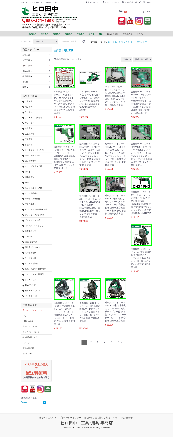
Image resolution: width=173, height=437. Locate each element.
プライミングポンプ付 (33, 215)
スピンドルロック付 (32, 188)
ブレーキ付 (28, 123)
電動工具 (68, 50)
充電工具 (27, 55)
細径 (25, 182)
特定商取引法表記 (130, 2)
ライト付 (27, 112)
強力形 (26, 172)
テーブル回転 (29, 258)
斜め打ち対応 (29, 285)
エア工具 (27, 60)
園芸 (25, 87)
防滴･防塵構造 (29, 242)
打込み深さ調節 (30, 263)
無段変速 (27, 128)
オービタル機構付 (31, 199)
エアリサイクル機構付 (33, 274)
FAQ (24, 316)
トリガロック (29, 280)
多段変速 (27, 145)
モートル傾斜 (29, 253)
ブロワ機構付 (29, 204)
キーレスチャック (31, 155)
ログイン (140, 34)
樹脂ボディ (28, 177)
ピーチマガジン (30, 296)
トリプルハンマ (140, 42)
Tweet (24, 402)
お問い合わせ (145, 2)
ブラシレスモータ (126, 42)
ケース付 (27, 236)
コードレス (112, 42)
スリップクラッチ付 (32, 166)
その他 (26, 82)
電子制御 (27, 107)
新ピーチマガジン (31, 290)
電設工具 (27, 71)
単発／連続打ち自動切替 (34, 269)
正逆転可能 (28, 134)
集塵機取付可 (29, 231)
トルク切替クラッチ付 (33, 150)
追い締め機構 (29, 161)
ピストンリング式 (31, 220)
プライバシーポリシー (111, 2)
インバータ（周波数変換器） (35, 209)
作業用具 (27, 76)
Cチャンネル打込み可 (32, 226)
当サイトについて (93, 2)
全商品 (57, 50)
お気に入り (127, 34)
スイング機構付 (30, 193)
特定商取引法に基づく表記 (97, 417)
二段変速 (27, 139)
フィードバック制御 (32, 117)
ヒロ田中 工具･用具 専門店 (86, 423)
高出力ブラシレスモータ (34, 247)
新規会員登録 (112, 34)
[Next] (119, 342)
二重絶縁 (27, 101)
